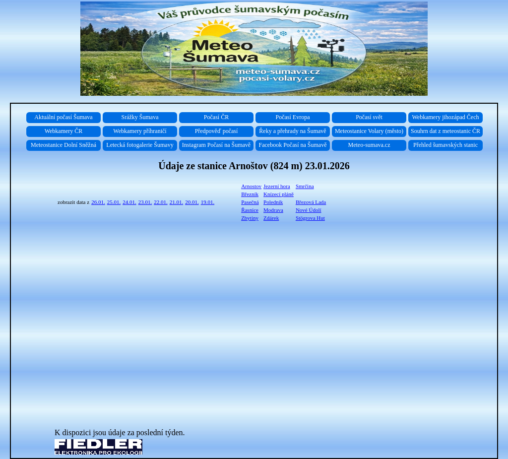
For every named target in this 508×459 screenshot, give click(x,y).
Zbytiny (249, 218)
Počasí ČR (216, 117)
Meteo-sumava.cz (369, 144)
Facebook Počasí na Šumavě (293, 144)
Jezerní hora (276, 186)
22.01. (161, 202)
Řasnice (249, 210)
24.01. (129, 202)
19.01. (208, 202)
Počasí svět (369, 117)
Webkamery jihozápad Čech (445, 117)
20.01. (192, 202)
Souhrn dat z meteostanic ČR (445, 131)
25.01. (114, 202)
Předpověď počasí (216, 131)
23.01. (145, 202)
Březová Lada (311, 202)
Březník (249, 194)
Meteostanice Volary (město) (369, 131)
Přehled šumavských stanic (445, 144)
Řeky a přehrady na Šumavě (292, 131)
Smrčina (305, 186)
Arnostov (251, 186)
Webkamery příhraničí (139, 131)
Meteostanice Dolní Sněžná (63, 144)
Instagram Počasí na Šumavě (216, 144)
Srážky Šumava (140, 117)
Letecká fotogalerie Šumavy (139, 144)
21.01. (177, 202)
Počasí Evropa (293, 117)
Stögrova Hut (310, 218)
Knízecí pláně (278, 194)
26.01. (98, 202)
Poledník (273, 202)
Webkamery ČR (64, 131)
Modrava (273, 210)
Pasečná (249, 202)
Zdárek (271, 218)
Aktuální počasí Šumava (63, 117)
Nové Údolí (308, 210)
